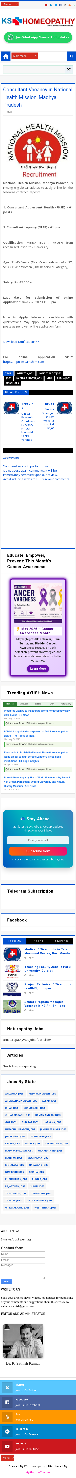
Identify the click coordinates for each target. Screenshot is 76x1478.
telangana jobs (41, 1193)
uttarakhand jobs (17, 1207)
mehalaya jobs (14, 1164)
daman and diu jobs (48, 1114)
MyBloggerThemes (38, 1472)
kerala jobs (12, 1143)
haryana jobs (52, 1122)
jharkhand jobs (15, 1136)
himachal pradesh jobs (20, 1129)
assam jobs (49, 1100)
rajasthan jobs (15, 1186)
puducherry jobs (16, 1179)
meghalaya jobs (38, 1157)
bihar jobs (12, 1107)
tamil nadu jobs (15, 1193)
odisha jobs (36, 1171)
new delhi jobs (14, 1171)
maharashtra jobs (50, 1150)
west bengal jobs (45, 1207)
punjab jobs (39, 1179)
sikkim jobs (37, 1186)
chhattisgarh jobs (17, 1114)
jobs (8, 378)
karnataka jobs (40, 1136)
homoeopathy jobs (50, 373)
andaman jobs (14, 1093)
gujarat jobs (30, 1122)
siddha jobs (63, 378)
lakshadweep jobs (56, 1143)
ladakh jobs (32, 1143)
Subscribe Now (38, 851)
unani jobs (12, 383)
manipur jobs (14, 1157)
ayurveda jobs (25, 373)
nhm (49, 378)
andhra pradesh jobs (42, 1093)
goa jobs (11, 1122)
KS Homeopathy (35, 1466)
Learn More (38, 668)
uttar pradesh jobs (39, 1200)
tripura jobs (13, 1200)
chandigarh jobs (35, 1107)
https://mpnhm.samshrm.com (23, 361)
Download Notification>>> (21, 342)
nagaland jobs (38, 1164)
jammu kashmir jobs (53, 1129)
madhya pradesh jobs (29, 378)
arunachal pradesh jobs (21, 1100)
